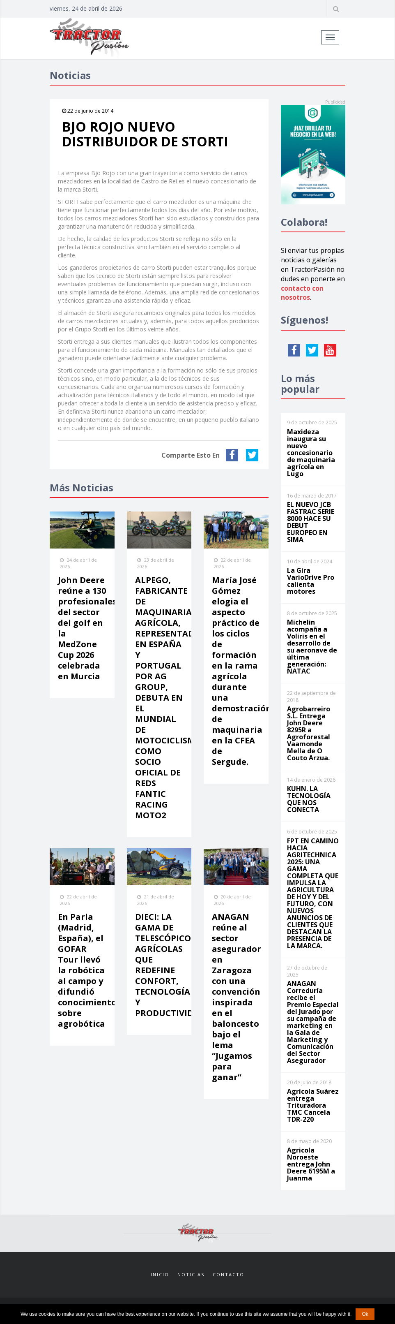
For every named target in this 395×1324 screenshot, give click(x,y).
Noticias (190, 1274)
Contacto (228, 1274)
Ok (365, 1314)
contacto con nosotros (302, 293)
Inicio (160, 1274)
